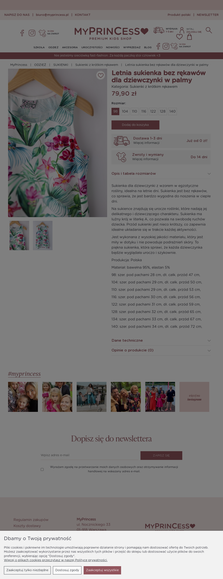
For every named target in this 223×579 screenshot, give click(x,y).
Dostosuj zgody (67, 570)
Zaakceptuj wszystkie (102, 570)
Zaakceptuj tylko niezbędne (27, 570)
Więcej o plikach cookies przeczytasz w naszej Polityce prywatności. (56, 560)
